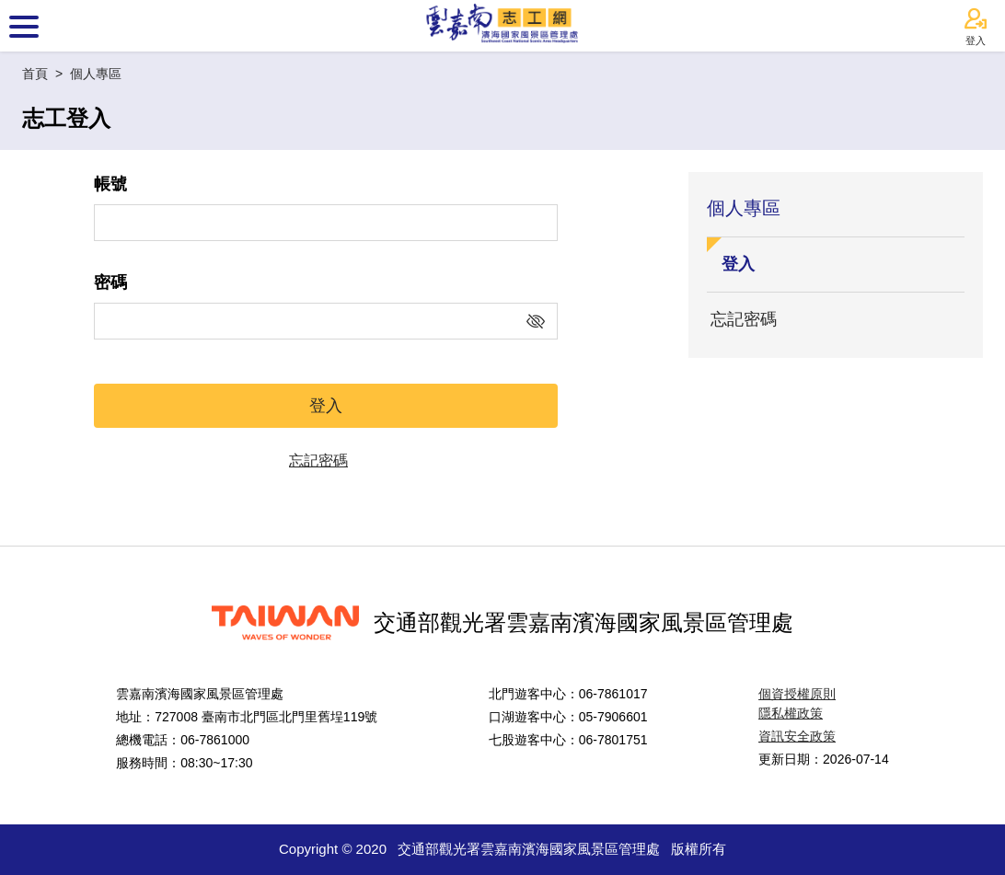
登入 (976, 26)
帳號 (110, 184)
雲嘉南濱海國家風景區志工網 (503, 26)
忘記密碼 (318, 460)
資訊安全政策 (797, 736)
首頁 (35, 73)
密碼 (110, 282)
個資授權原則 (797, 693)
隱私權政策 (790, 713)
